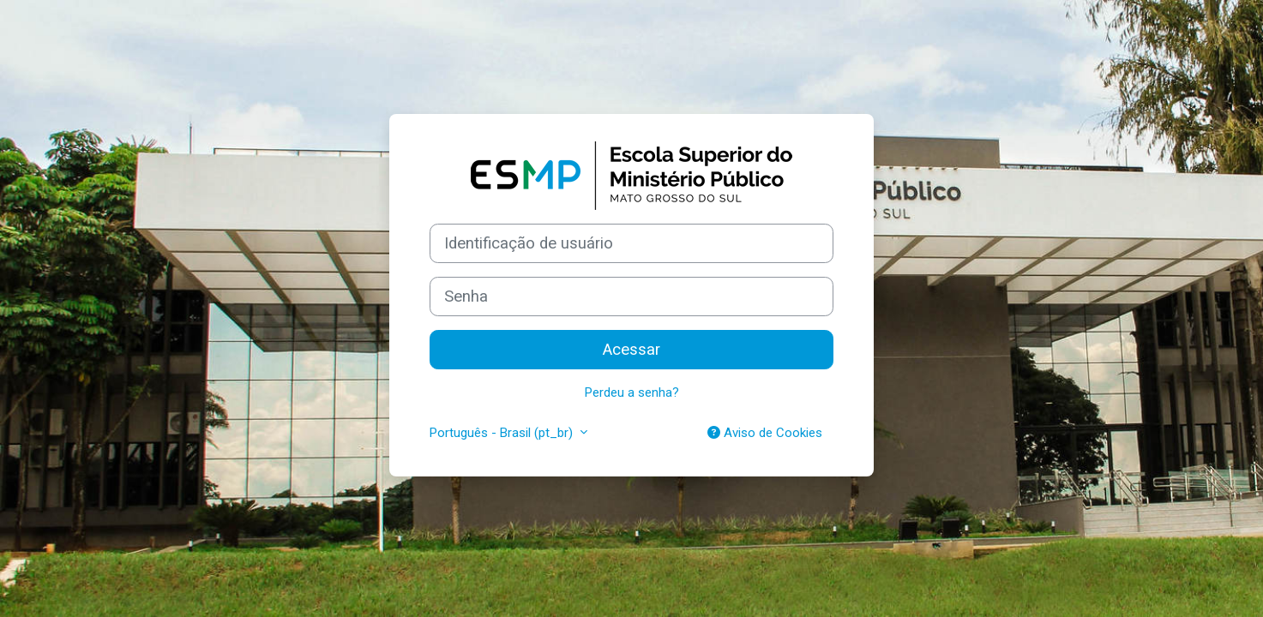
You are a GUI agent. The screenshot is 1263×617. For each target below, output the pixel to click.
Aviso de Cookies (764, 432)
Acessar (631, 349)
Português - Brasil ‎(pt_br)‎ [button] (503, 432)
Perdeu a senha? (632, 392)
